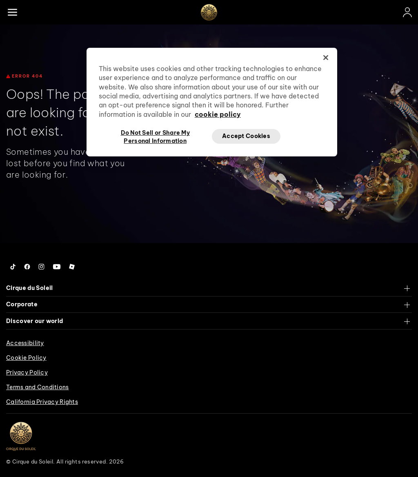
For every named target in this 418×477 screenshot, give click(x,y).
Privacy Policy (27, 372)
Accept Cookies (246, 136)
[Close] (326, 58)
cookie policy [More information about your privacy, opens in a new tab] (218, 114)
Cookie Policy (26, 357)
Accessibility (25, 343)
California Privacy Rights (42, 402)
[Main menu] (12, 12)
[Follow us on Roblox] (72, 267)
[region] (212, 102)
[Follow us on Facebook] (27, 267)
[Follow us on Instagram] (41, 267)
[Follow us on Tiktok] (13, 267)
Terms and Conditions (37, 387)
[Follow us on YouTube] (57, 267)
